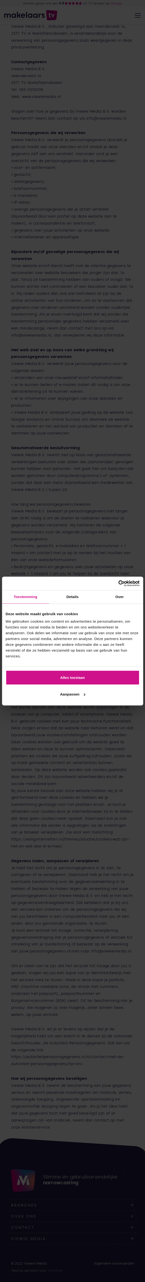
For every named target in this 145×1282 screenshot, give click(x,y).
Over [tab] (119, 597)
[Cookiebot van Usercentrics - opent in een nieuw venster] (118, 583)
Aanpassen (72, 694)
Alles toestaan (72, 677)
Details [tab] (73, 597)
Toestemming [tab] (25, 597)
